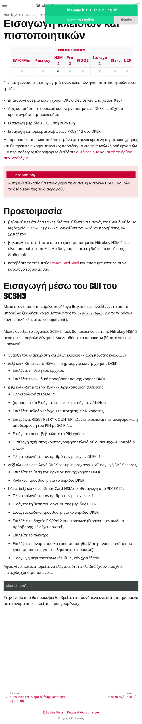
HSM (43, 15)
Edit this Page (53, 712)
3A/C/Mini (22, 60)
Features (28, 15)
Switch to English (79, 19)
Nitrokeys (11, 15)
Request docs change (83, 712)
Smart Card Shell (64, 262)
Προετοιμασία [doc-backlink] (33, 212)
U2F (127, 60)
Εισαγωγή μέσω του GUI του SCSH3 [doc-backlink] (60, 291)
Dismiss (126, 19)
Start (115, 60)
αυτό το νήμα (87, 151)
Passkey (42, 60)
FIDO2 (83, 60)
